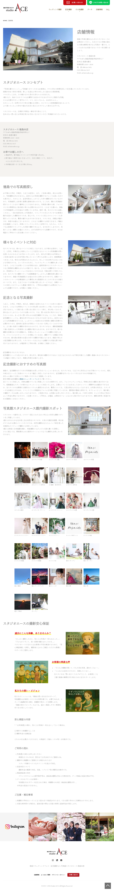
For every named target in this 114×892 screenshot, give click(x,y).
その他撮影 (79, 9)
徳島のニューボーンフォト (29, 379)
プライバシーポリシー (62, 875)
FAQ (107, 9)
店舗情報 (99, 9)
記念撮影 (68, 9)
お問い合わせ (79, 875)
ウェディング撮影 (55, 9)
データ (89, 9)
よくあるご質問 (44, 875)
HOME (5, 20)
